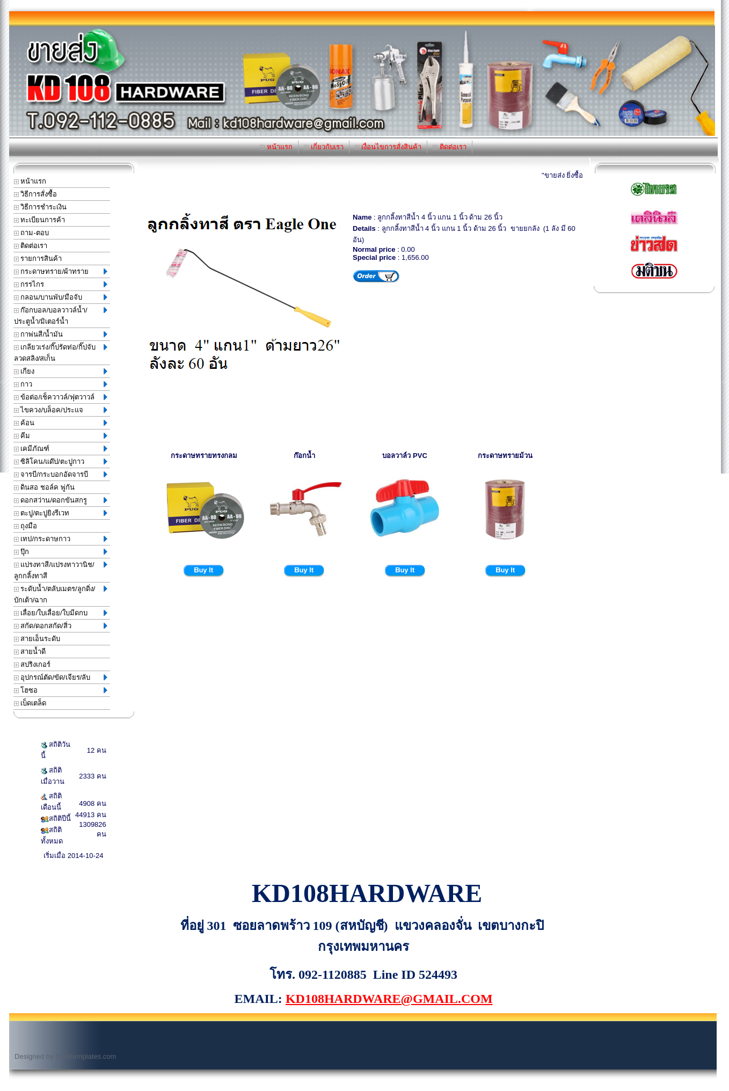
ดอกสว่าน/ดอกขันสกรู (60, 500)
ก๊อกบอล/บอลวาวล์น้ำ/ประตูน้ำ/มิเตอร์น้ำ (60, 315)
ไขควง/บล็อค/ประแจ (60, 410)
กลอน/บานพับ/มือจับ (60, 297)
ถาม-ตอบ (31, 233)
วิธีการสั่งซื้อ (35, 194)
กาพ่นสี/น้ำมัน (60, 334)
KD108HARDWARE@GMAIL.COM (389, 999)
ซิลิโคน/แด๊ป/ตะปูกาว (60, 461)
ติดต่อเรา (449, 147)
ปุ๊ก (60, 552)
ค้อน (60, 423)
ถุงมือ (26, 526)
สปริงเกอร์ (32, 664)
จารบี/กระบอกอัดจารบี (60, 474)
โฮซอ (60, 690)
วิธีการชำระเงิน (40, 207)
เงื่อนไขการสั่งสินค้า (388, 147)
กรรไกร (60, 284)
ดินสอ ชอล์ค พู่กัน (44, 487)
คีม (60, 436)
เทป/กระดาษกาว (60, 539)
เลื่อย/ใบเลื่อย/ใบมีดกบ (60, 613)
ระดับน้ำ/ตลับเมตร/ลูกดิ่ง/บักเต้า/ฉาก (60, 594)
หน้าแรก (276, 147)
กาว (60, 384)
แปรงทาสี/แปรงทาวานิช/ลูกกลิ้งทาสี (60, 570)
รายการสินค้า (38, 258)
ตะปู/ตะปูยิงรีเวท (60, 513)
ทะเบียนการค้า (39, 220)
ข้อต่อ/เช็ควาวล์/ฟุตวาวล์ (60, 397)
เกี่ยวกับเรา (324, 147)
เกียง (60, 371)
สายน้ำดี (30, 652)
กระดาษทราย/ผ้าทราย (60, 271)
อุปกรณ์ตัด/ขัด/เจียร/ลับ (60, 677)
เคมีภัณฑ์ (60, 449)
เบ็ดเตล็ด (30, 703)
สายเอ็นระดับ (37, 639)
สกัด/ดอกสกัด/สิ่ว (60, 626)
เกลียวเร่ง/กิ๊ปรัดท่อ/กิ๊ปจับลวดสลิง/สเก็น (60, 352)
